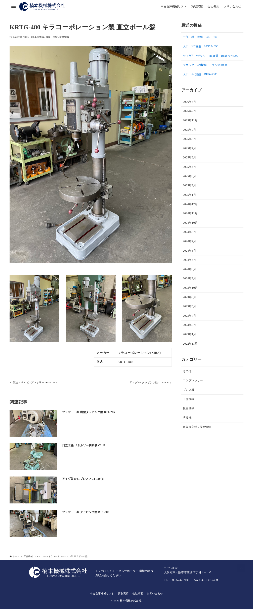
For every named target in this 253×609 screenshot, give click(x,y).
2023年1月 (189, 334)
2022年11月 (190, 343)
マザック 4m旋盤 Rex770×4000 (205, 64)
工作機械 (39, 37)
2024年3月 (189, 269)
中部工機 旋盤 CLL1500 (200, 37)
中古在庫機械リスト (102, 593)
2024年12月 (190, 204)
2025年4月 (189, 166)
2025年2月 (189, 185)
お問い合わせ (155, 593)
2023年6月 (189, 324)
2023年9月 (189, 297)
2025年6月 (189, 157)
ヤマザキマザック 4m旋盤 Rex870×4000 (210, 55)
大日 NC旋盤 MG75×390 (200, 46)
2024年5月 (189, 250)
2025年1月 (189, 194)
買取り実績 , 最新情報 (57, 37)
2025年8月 (189, 138)
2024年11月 (190, 213)
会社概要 (137, 593)
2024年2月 (189, 278)
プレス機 (188, 389)
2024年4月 (189, 259)
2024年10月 (190, 222)
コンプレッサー (193, 380)
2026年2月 (189, 111)
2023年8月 (189, 306)
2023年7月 (189, 315)
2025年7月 (189, 148)
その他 (187, 371)
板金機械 (188, 408)
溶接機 (187, 417)
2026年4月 (189, 101)
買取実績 (123, 593)
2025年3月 (189, 176)
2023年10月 (190, 287)
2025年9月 (189, 129)
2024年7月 (189, 241)
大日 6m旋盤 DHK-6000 (200, 74)
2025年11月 (190, 120)
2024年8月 (189, 231)
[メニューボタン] (14, 6)
